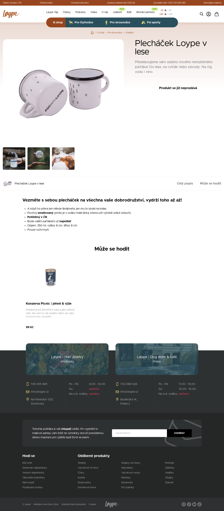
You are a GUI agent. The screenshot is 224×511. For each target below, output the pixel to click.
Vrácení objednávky (33, 473)
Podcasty (80, 12)
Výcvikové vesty (130, 473)
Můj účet (27, 463)
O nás (105, 12)
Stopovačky (84, 482)
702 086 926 (128, 384)
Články (67, 12)
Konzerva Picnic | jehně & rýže (48, 303)
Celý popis (185, 183)
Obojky (169, 477)
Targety (82, 463)
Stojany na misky (130, 463)
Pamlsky (126, 477)
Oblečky (169, 468)
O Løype (26, 504)
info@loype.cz (40, 391)
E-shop (100, 33)
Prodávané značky (32, 487)
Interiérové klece (87, 487)
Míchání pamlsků (145, 12)
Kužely (81, 477)
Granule (169, 482)
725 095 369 (39, 384)
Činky (81, 473)
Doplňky (130, 33)
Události (117, 12)
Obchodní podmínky (33, 477)
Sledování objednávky (34, 468)
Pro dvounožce (115, 33)
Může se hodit (210, 183)
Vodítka (169, 473)
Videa (93, 12)
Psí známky (127, 487)
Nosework (127, 482)
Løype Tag (52, 12)
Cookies (92, 504)
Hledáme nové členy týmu (46, 504)
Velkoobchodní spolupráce (73, 504)
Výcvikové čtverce (88, 468)
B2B (129, 12)
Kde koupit (28, 482)
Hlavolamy (127, 468)
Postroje (169, 463)
